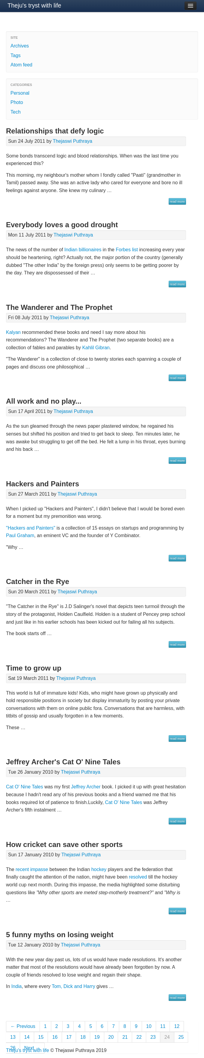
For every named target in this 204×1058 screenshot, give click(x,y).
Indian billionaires (83, 249)
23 (153, 1037)
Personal (19, 93)
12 (176, 1026)
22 (139, 1037)
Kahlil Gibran (96, 347)
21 (125, 1037)
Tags (15, 55)
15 (41, 1037)
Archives (19, 45)
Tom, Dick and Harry (73, 986)
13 (13, 1037)
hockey (99, 869)
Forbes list (127, 249)
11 (163, 1026)
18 (83, 1037)
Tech (15, 112)
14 (27, 1037)
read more (177, 201)
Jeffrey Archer (85, 786)
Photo (16, 102)
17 (69, 1037)
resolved (138, 876)
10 (149, 1026)
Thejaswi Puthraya (72, 141)
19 (97, 1037)
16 (55, 1037)
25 (181, 1037)
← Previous (22, 1026)
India (16, 986)
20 (111, 1037)
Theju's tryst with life (34, 5)
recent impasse (32, 869)
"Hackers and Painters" (30, 528)
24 (167, 1037)
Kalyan (13, 332)
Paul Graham (20, 535)
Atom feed (21, 64)
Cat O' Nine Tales (24, 786)
